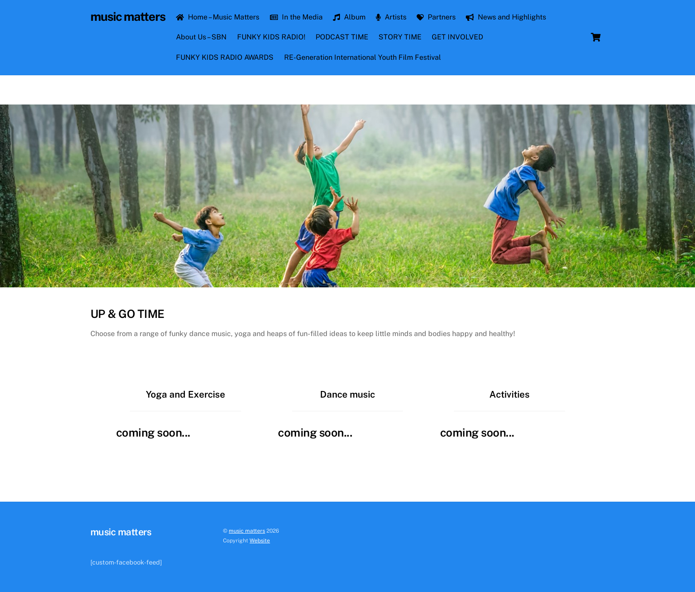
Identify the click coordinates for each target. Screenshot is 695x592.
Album (349, 17)
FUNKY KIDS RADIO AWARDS (224, 57)
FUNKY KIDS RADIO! (271, 37)
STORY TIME (400, 37)
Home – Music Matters (217, 17)
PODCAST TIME (342, 37)
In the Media (296, 17)
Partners (436, 17)
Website (260, 540)
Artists (391, 17)
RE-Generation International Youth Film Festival (362, 57)
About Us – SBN (201, 37)
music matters (247, 530)
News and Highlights (506, 17)
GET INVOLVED (457, 37)
